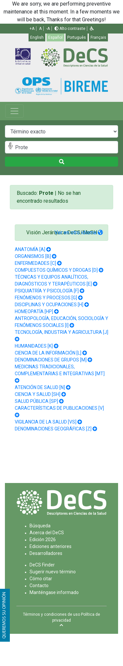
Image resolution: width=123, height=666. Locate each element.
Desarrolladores (46, 553)
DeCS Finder (42, 564)
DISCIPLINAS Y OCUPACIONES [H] (49, 304)
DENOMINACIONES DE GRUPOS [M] (51, 359)
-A (48, 28)
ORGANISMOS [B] (33, 256)
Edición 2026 (43, 539)
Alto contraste (69, 28)
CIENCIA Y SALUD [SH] (37, 394)
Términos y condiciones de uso (51, 614)
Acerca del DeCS (47, 532)
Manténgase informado (54, 592)
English (37, 37)
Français (98, 37)
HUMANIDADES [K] (34, 346)
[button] (91, 28)
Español (55, 37)
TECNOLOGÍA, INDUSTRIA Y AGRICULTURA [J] (61, 332)
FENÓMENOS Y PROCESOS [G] (46, 297)
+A (32, 28)
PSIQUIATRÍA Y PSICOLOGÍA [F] (47, 290)
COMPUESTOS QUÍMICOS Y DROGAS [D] (56, 270)
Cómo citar (41, 578)
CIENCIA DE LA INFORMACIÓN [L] (48, 353)
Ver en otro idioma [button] (78, 232)
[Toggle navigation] (14, 111)
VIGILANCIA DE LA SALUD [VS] (45, 422)
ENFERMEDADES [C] (35, 263)
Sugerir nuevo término (53, 571)
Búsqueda (40, 525)
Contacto (39, 585)
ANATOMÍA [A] (30, 249)
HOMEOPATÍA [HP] (34, 311)
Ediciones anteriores (51, 546)
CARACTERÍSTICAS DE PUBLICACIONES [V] (59, 408)
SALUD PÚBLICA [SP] (36, 401)
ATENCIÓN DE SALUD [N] (40, 387)
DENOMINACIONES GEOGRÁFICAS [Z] (53, 428)
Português (76, 37)
